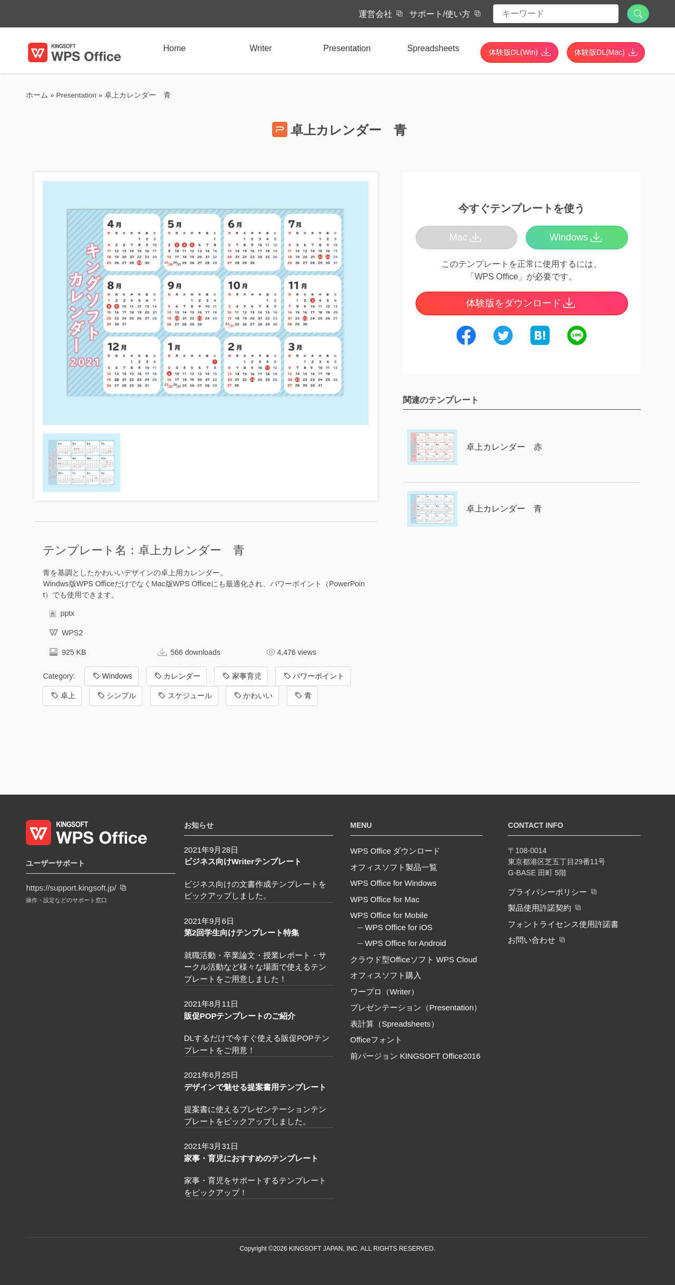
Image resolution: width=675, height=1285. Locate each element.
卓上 (62, 695)
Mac (466, 237)
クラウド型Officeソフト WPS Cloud (413, 959)
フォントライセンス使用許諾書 (563, 923)
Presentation (347, 48)
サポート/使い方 (439, 13)
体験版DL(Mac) (599, 52)
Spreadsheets (433, 48)
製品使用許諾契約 (539, 907)
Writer (260, 48)
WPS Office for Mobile (389, 915)
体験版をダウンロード (521, 303)
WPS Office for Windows (393, 882)
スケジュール (184, 695)
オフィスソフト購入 (385, 975)
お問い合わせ (531, 939)
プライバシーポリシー (547, 891)
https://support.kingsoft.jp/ (71, 887)
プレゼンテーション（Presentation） (415, 1007)
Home (174, 48)
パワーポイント (313, 676)
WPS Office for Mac (384, 899)
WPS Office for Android (405, 943)
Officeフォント (376, 1039)
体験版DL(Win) (513, 52)
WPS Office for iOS (398, 927)
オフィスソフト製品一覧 (393, 867)
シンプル (115, 695)
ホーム (37, 95)
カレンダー (176, 676)
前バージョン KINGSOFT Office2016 (415, 1055)
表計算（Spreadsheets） (394, 1023)
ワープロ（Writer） (384, 991)
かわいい (252, 695)
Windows (111, 676)
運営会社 (375, 13)
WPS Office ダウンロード (395, 850)
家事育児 (241, 676)
